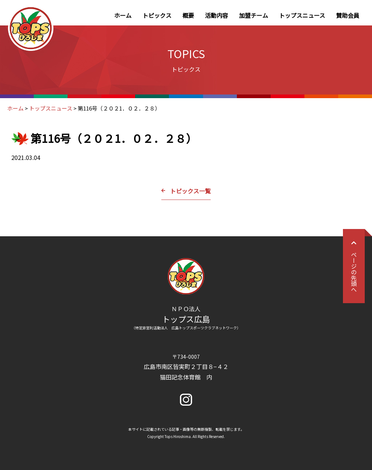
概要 (188, 15)
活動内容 (216, 15)
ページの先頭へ (353, 266)
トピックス (156, 15)
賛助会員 (347, 15)
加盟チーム (253, 15)
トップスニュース (302, 15)
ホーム (123, 15)
